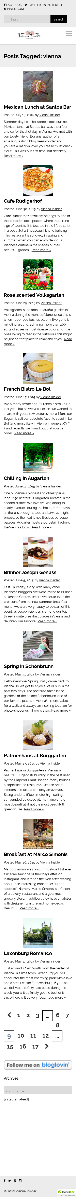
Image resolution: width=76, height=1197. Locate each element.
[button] (66, 1193)
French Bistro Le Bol (27, 389)
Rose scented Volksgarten (34, 295)
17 (35, 1046)
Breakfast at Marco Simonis (35, 854)
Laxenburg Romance (28, 953)
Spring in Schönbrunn (29, 666)
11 (33, 1035)
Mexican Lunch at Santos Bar (37, 107)
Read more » (13, 156)
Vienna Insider (49, 115)
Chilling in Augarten (26, 478)
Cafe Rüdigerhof (23, 201)
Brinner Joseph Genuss (30, 572)
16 (22, 1046)
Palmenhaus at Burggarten (35, 755)
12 (45, 1035)
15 (10, 1046)
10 (20, 1035)
